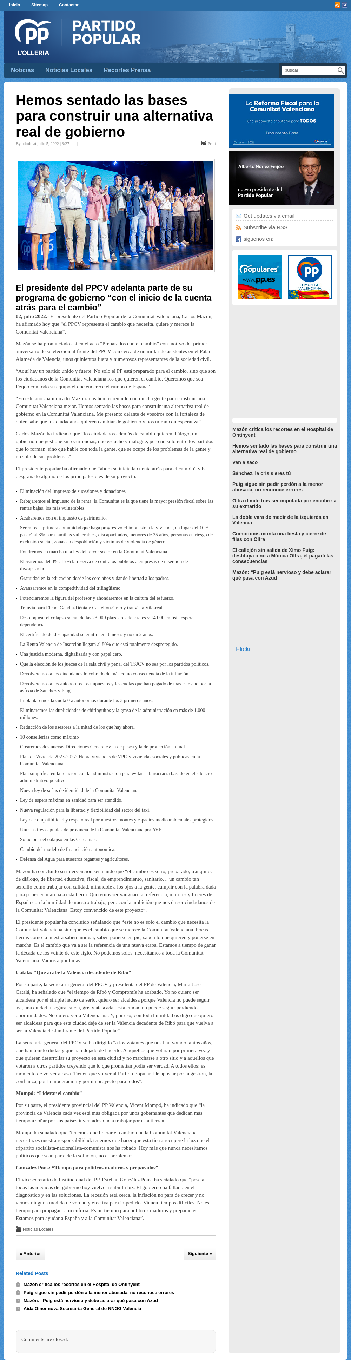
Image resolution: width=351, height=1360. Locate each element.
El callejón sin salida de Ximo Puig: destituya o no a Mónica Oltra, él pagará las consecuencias (282, 555)
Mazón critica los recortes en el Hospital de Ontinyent (82, 1284)
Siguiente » (200, 1253)
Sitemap (39, 4)
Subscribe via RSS (265, 227)
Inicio (14, 4)
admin (27, 143)
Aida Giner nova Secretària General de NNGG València (82, 1308)
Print (212, 143)
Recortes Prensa (127, 70)
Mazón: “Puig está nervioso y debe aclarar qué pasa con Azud (91, 1300)
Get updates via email (269, 216)
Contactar (69, 4)
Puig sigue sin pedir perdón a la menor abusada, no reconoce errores (99, 1292)
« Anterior (30, 1253)
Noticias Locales (68, 70)
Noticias (22, 70)
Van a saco (245, 462)
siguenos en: (258, 239)
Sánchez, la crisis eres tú (261, 473)
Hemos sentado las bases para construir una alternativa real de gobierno (114, 115)
